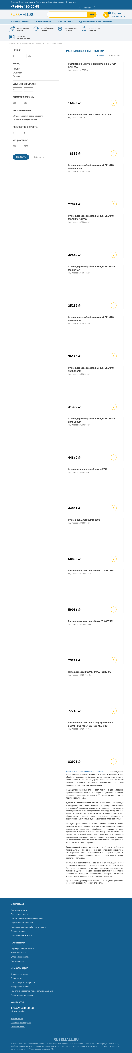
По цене (99, 55)
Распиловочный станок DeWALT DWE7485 (91, 570)
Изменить (87, 8)
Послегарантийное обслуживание (50, 2)
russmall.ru (66, 1039)
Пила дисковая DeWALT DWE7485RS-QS (89, 672)
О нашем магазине (19, 974)
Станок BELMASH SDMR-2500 (84, 520)
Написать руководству (21, 1023)
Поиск (91, 15)
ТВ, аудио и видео (43, 22)
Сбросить (39, 157)
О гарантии (71, 2)
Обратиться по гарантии (22, 922)
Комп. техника (65, 22)
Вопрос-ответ (17, 978)
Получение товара (19, 914)
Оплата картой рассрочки (23, 982)
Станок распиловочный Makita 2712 (87, 469)
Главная (14, 2)
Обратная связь (18, 1027)
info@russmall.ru (18, 1011)
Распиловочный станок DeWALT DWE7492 (91, 621)
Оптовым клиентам (20, 957)
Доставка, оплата (27, 2)
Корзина (116, 13)
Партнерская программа (22, 948)
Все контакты (17, 1019)
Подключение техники (21, 935)
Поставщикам (17, 961)
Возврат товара (18, 931)
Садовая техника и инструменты (95, 22)
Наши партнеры (18, 952)
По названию (114, 55)
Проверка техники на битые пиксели (28, 927)
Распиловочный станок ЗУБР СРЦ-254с (89, 114)
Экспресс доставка (20, 986)
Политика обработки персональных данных (32, 991)
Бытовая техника (20, 22)
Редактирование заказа (22, 995)
